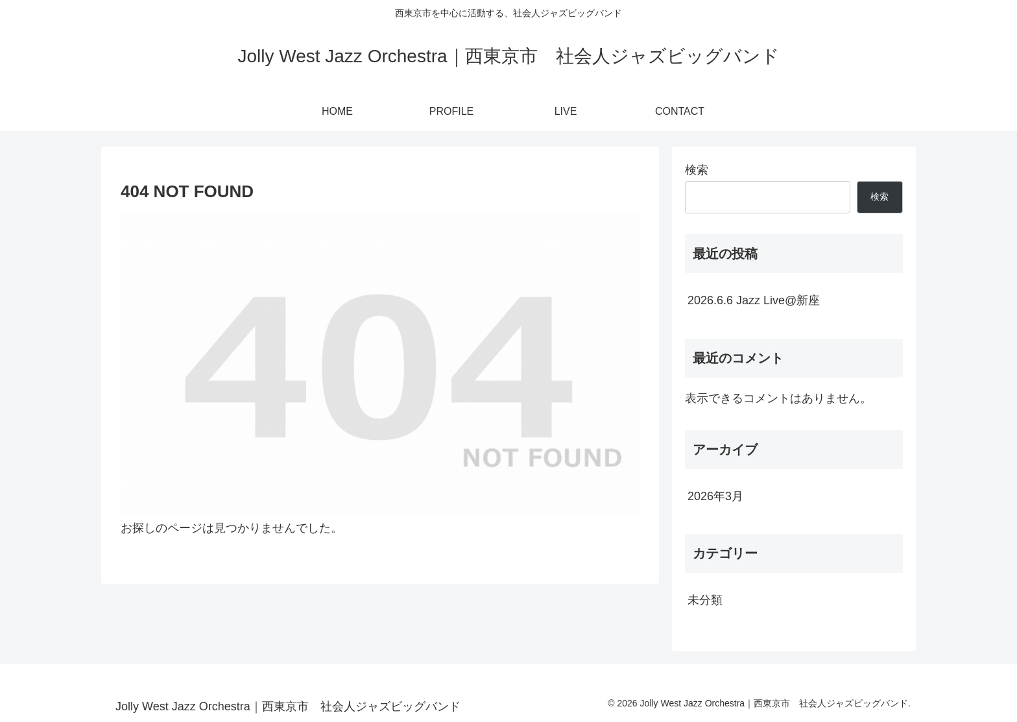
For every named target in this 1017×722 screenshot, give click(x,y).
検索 (696, 169)
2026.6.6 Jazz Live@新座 (754, 300)
